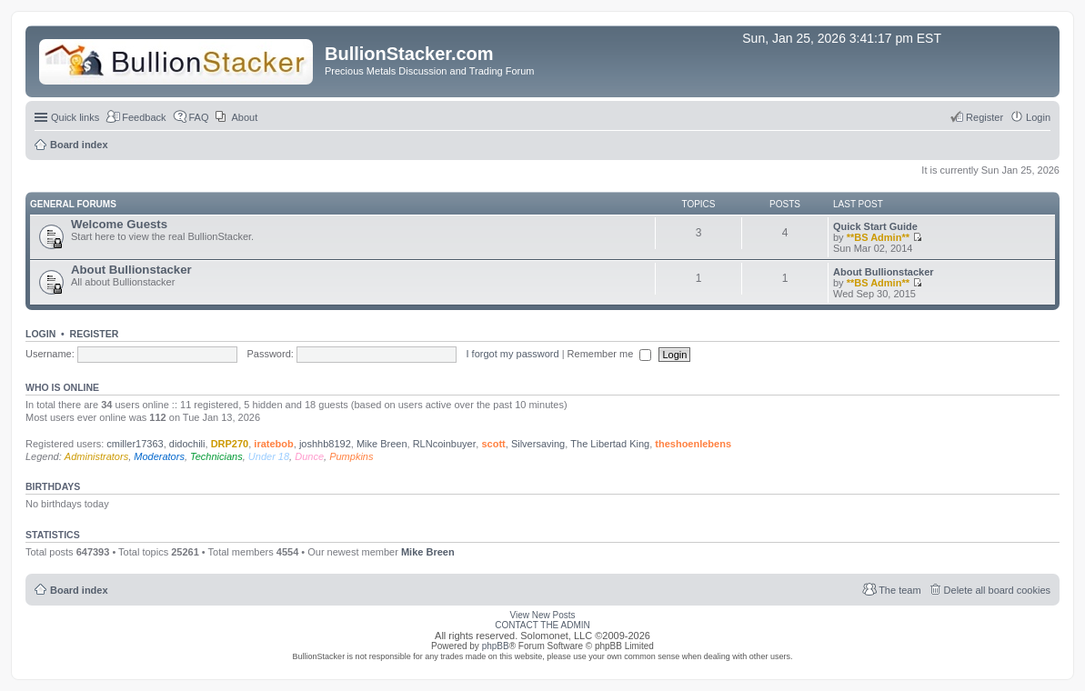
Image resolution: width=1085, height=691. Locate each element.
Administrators (96, 456)
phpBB (495, 646)
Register (94, 333)
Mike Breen (382, 443)
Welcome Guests (119, 224)
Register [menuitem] (984, 117)
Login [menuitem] (1038, 117)
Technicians (216, 456)
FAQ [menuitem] (199, 117)
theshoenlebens (693, 443)
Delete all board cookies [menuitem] (997, 590)
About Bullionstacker (131, 269)
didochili (187, 443)
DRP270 (230, 443)
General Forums (73, 204)
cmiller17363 (134, 443)
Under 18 (268, 456)
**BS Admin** (878, 237)
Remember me (610, 353)
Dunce (309, 456)
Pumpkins (351, 456)
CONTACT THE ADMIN (542, 625)
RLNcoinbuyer (445, 443)
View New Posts (542, 615)
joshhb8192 (325, 443)
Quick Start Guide (875, 226)
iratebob (273, 443)
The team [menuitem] (899, 590)
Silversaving (538, 443)
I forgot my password (513, 353)
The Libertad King (609, 443)
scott (493, 443)
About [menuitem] (245, 117)
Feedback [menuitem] (144, 117)
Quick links (75, 117)
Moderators (159, 456)
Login (40, 333)
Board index (79, 590)
